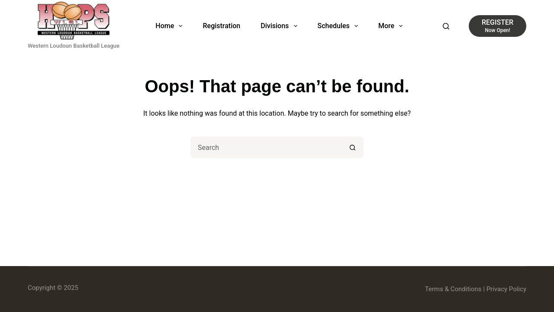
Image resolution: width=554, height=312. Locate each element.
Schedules (339, 26)
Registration (221, 26)
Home (170, 26)
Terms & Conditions (453, 289)
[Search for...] (266, 147)
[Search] (446, 26)
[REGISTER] (497, 26)
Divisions (280, 26)
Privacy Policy (506, 289)
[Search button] (353, 147)
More (392, 26)
